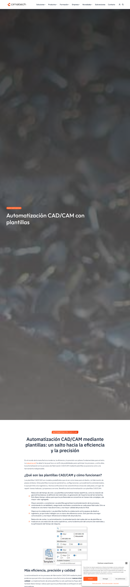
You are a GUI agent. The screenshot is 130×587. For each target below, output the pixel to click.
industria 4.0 (31, 463)
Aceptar (90, 579)
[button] (126, 563)
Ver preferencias (120, 579)
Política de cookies (96, 583)
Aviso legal (116, 583)
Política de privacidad (107, 583)
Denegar (105, 579)
